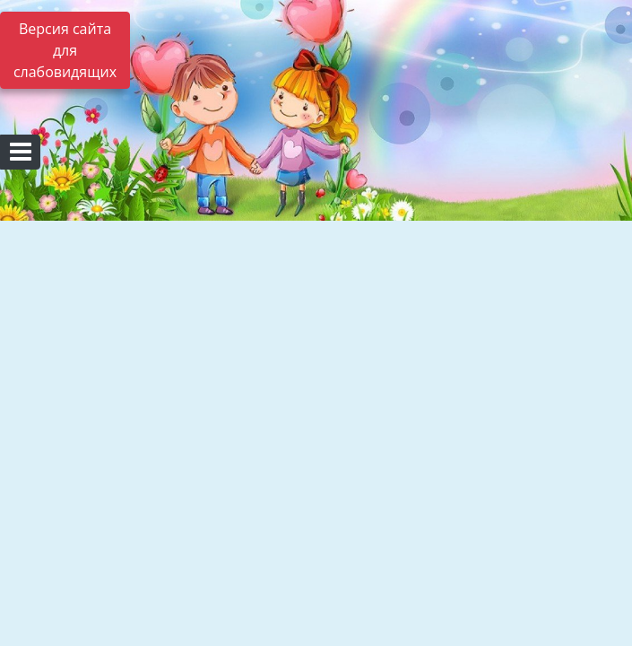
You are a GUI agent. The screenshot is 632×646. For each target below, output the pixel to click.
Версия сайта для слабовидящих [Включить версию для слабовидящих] (65, 50)
